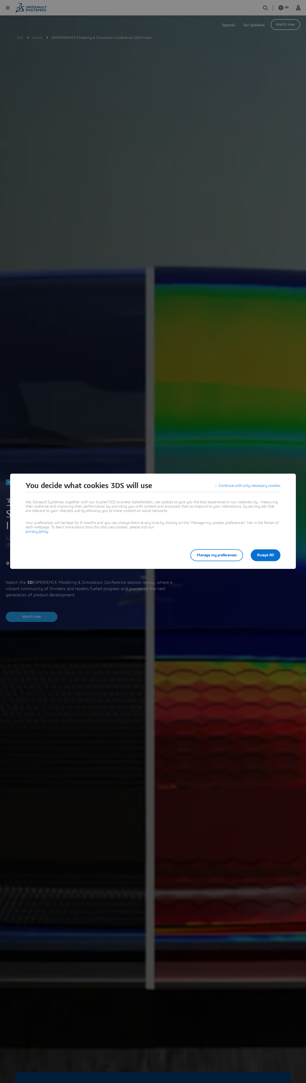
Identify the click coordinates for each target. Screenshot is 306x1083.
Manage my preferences (217, 555)
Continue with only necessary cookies (249, 486)
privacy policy (37, 531)
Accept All (265, 555)
